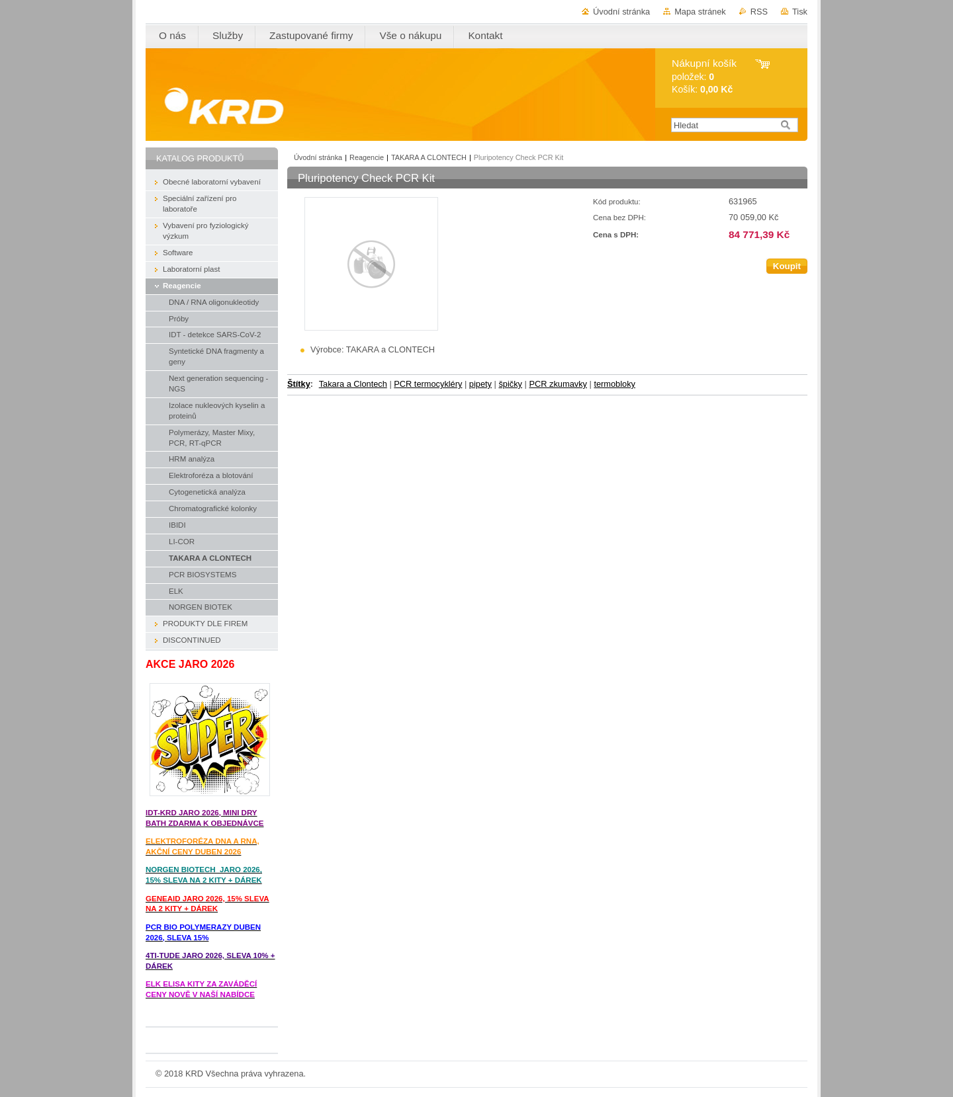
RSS (759, 12)
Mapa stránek (700, 12)
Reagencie (366, 157)
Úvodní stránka (621, 12)
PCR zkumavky (557, 384)
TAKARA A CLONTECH (429, 157)
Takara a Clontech (353, 384)
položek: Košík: (704, 76)
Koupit (787, 266)
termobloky (614, 384)
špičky (510, 384)
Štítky (298, 384)
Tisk (799, 12)
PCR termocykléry (428, 384)
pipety (480, 384)
